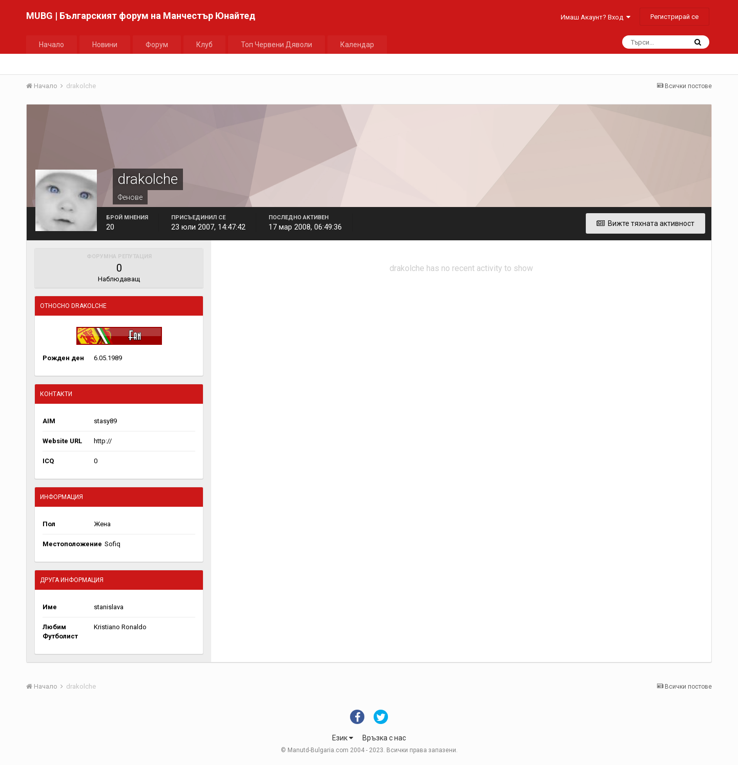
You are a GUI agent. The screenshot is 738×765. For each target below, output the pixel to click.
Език (342, 738)
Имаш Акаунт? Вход (595, 17)
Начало (51, 44)
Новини (104, 44)
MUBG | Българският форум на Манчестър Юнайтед (140, 15)
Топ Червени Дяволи (276, 44)
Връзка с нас (384, 738)
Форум (157, 44)
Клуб (204, 44)
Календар (357, 44)
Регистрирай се (674, 16)
